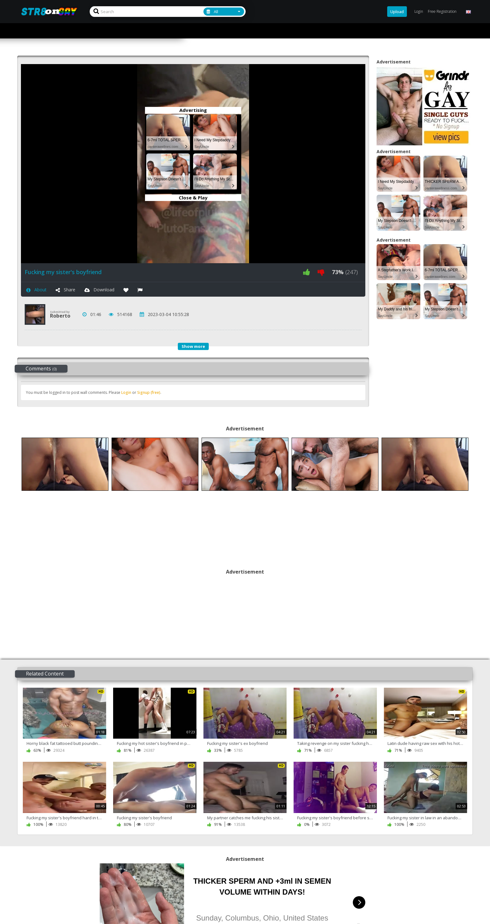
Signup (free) (148, 392)
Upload (397, 11)
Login (126, 392)
